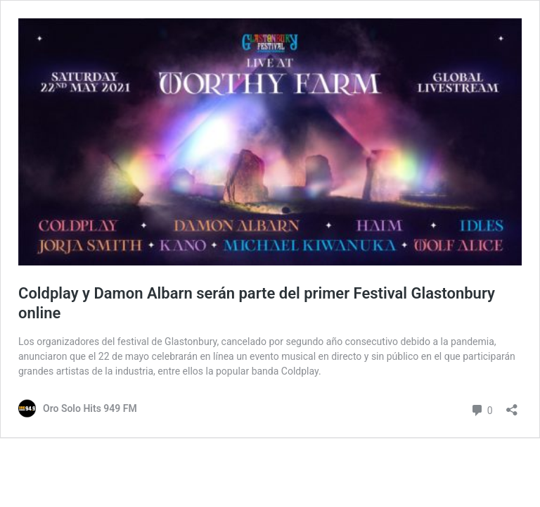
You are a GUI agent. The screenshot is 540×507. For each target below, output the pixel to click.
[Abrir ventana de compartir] (512, 405)
